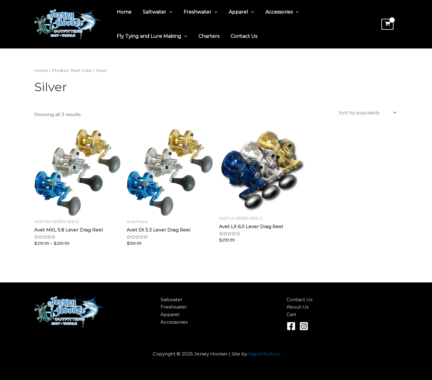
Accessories (274, 12)
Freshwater (197, 12)
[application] (167, 12)
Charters (206, 36)
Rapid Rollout (264, 354)
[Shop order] (367, 113)
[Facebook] (291, 326)
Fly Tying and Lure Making (151, 36)
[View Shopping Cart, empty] (387, 24)
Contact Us (240, 36)
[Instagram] (303, 326)
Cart (291, 314)
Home (123, 12)
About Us (297, 307)
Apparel (235, 12)
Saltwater (155, 12)
